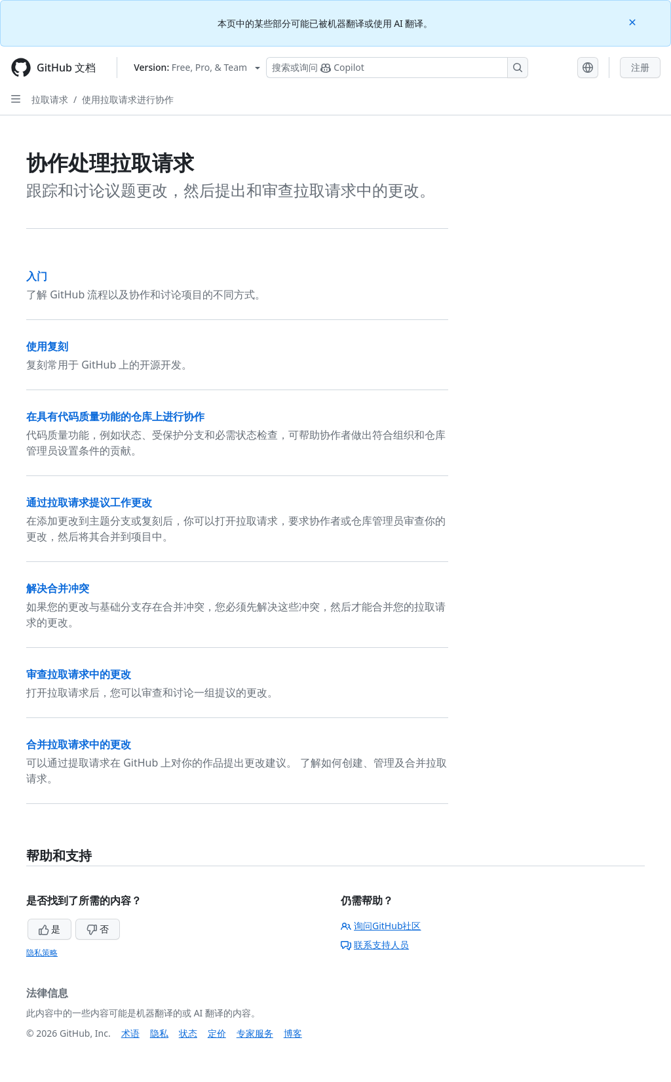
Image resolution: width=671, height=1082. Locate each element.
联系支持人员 (375, 944)
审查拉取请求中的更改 (78, 674)
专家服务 (255, 1033)
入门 (36, 276)
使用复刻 (47, 346)
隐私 (159, 1033)
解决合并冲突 (57, 588)
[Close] (633, 21)
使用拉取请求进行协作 (128, 99)
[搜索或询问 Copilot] (397, 67)
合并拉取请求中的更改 (78, 744)
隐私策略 (42, 952)
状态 (188, 1033)
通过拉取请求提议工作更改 (89, 502)
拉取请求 (49, 99)
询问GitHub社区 (381, 925)
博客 (293, 1033)
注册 (640, 67)
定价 (217, 1033)
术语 (130, 1033)
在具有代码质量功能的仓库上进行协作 (115, 416)
